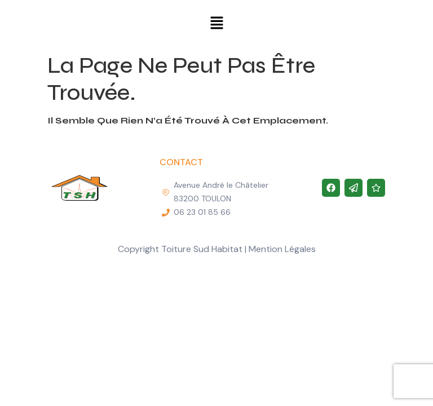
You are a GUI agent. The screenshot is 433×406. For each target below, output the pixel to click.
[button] (216, 23)
